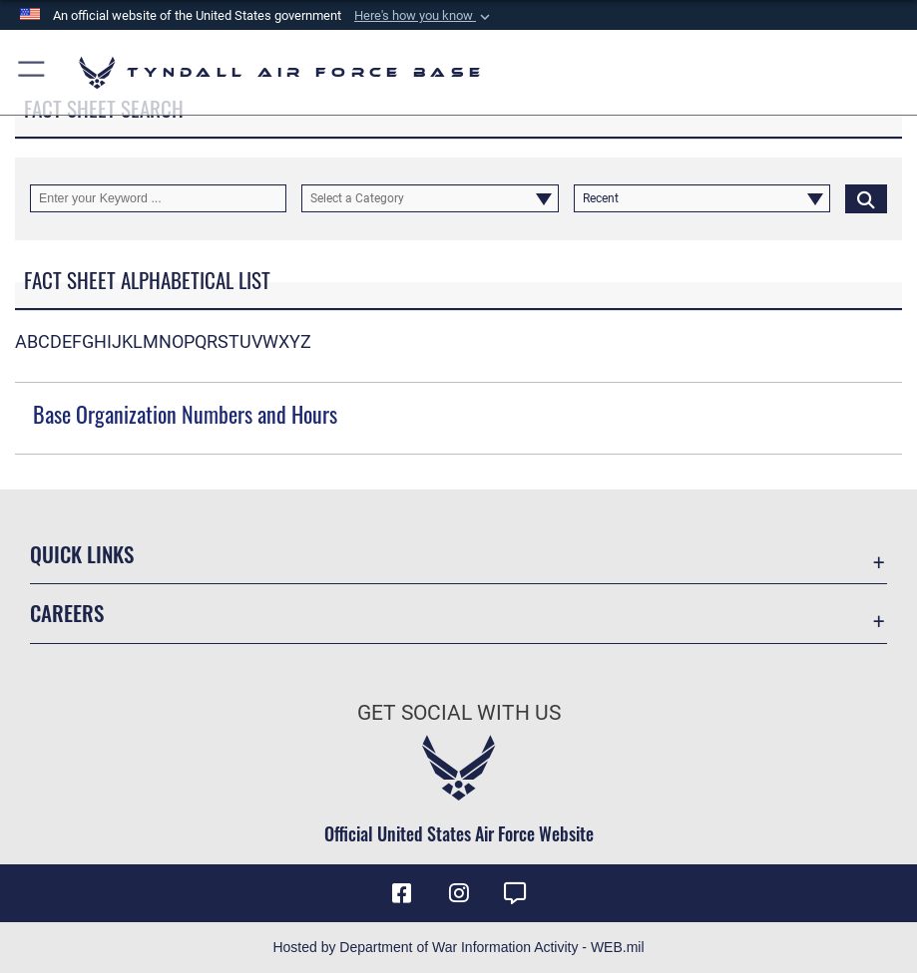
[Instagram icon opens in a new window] (459, 893)
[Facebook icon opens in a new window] (402, 893)
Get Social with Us (459, 712)
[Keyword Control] (158, 198)
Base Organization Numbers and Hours (185, 414)
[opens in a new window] (515, 893)
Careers (67, 612)
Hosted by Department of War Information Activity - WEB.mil (458, 947)
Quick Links (82, 553)
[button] (424, 16)
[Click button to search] (866, 198)
